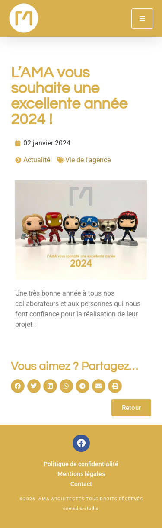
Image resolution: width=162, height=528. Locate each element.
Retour (131, 408)
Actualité (36, 160)
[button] (18, 386)
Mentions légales (81, 474)
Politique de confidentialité (81, 464)
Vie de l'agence (88, 160)
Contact (81, 484)
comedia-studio (81, 508)
